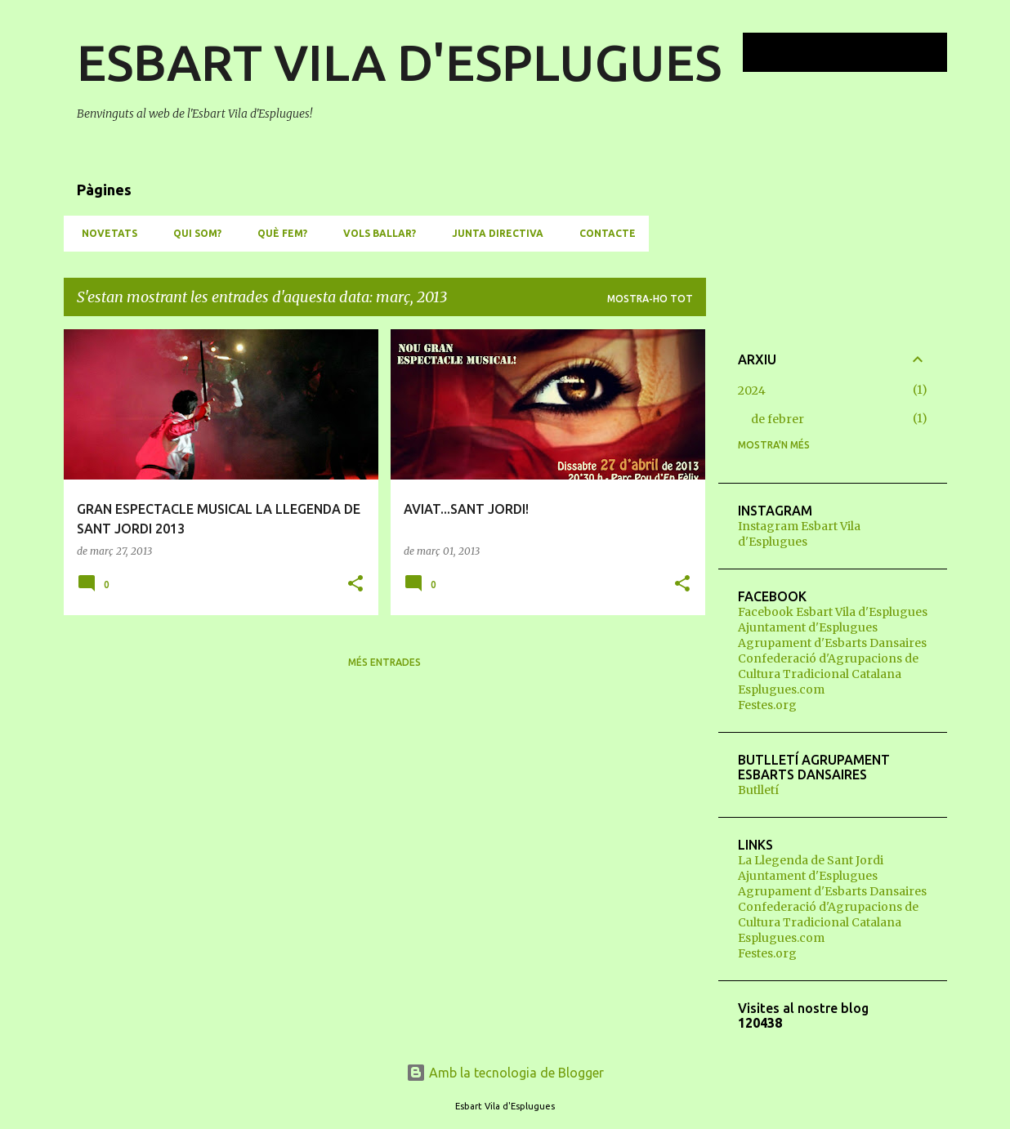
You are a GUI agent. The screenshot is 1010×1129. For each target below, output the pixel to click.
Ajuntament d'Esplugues (808, 627)
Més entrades (384, 662)
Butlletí (758, 790)
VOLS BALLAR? (374, 233)
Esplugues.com (781, 689)
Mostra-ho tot (650, 298)
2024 (752, 390)
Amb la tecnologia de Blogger (505, 1072)
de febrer (777, 419)
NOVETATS (104, 233)
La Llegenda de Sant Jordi (810, 860)
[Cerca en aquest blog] (861, 52)
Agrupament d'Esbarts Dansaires (832, 643)
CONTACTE (602, 233)
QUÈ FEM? (277, 233)
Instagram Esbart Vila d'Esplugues (799, 534)
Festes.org (767, 705)
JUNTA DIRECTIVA (493, 233)
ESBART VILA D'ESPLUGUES (399, 62)
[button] (355, 584)
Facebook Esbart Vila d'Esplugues (832, 612)
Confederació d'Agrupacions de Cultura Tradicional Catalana (828, 666)
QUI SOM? (192, 233)
